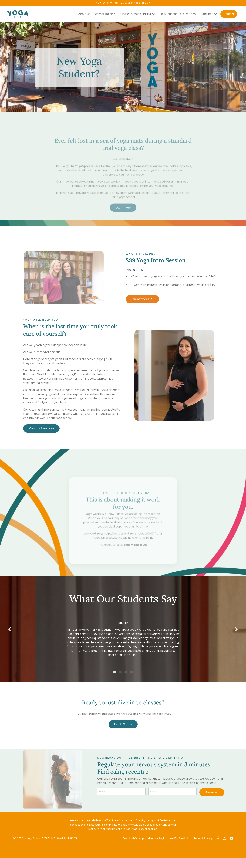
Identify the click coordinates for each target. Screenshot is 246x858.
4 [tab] (131, 687)
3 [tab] (126, 687)
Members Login (156, 853)
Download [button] (211, 807)
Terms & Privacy (203, 853)
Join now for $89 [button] (142, 299)
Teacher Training (102, 14)
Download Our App (133, 853)
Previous (9, 636)
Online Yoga (187, 14)
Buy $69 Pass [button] (123, 739)
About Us (82, 14)
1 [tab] (114, 687)
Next (236, 636)
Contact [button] (229, 14)
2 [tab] (120, 687)
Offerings (208, 14)
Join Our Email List (179, 853)
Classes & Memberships (136, 14)
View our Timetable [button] (41, 428)
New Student (167, 14)
